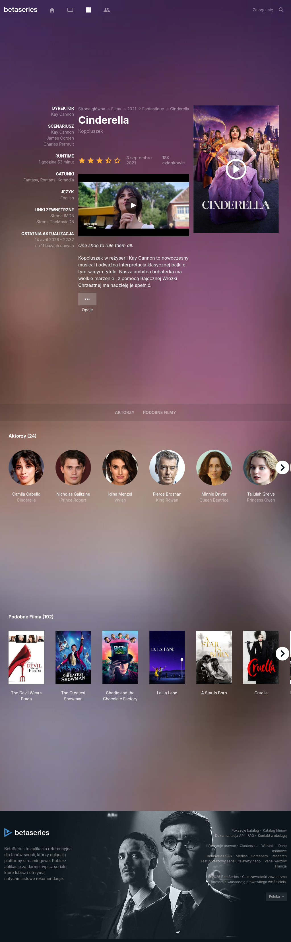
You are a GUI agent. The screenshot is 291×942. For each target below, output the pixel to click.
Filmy (116, 108)
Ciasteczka (248, 846)
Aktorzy (125, 412)
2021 (131, 108)
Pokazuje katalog (245, 830)
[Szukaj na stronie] (281, 10)
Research (279, 856)
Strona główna (91, 108)
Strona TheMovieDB (55, 221)
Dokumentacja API (230, 835)
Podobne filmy (159, 412)
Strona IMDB (62, 215)
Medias (241, 856)
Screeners (259, 856)
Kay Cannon (62, 114)
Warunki (268, 846)
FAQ (250, 835)
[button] (26, 479)
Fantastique (153, 108)
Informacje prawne (221, 846)
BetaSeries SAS (219, 856)
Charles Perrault (59, 144)
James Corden (60, 138)
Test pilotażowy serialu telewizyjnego (231, 861)
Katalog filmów (275, 830)
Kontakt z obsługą (272, 835)
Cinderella (179, 108)
